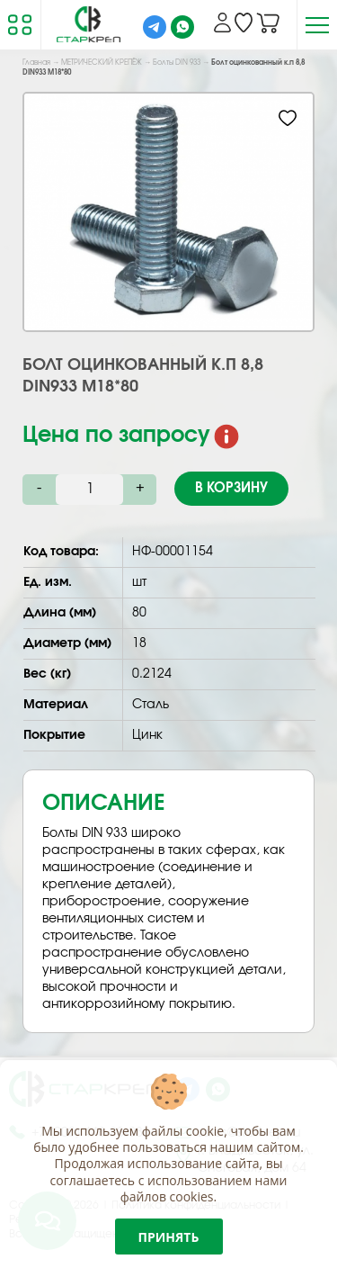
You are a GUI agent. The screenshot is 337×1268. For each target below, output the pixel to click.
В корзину (231, 488)
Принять (169, 1237)
